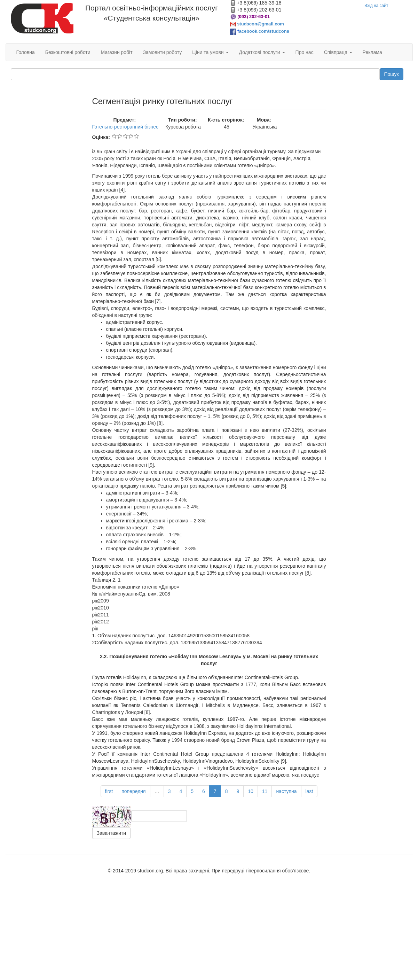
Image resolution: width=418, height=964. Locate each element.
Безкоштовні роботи (67, 52)
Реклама (372, 52)
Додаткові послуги (262, 52)
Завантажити (111, 833)
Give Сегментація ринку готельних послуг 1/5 (114, 136)
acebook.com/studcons (264, 31)
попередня (133, 791)
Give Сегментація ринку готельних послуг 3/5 (125, 136)
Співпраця (338, 52)
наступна (286, 791)
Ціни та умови (210, 52)
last (309, 791)
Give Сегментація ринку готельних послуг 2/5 (120, 136)
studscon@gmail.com (260, 23)
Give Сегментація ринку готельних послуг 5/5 (136, 136)
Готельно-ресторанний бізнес (125, 127)
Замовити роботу (162, 52)
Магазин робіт (117, 52)
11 (265, 791)
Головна (25, 52)
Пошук (391, 74)
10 (250, 791)
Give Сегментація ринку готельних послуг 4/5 (131, 136)
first (109, 791)
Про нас (304, 52)
